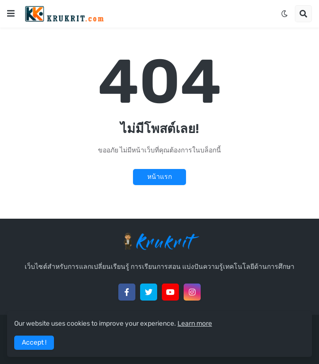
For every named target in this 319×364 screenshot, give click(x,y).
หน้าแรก (159, 177)
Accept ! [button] (34, 342)
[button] (11, 13)
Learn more (194, 324)
